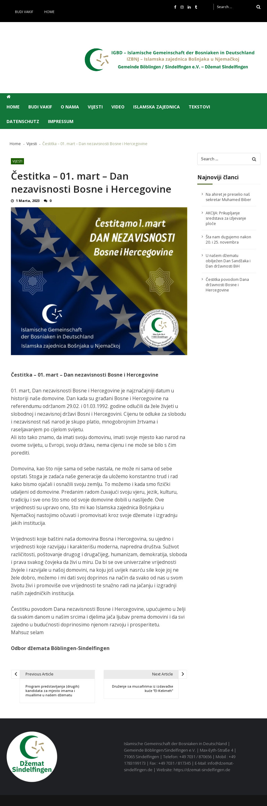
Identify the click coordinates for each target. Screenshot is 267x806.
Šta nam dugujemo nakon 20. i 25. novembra (228, 239)
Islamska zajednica (156, 107)
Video (117, 107)
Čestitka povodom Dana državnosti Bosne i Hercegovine (227, 285)
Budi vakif (24, 11)
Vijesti (95, 107)
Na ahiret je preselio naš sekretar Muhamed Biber (228, 197)
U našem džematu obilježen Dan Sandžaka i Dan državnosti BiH (228, 261)
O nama (70, 107)
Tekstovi (199, 107)
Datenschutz (23, 121)
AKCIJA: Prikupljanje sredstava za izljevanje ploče (226, 218)
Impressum (60, 121)
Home (49, 11)
